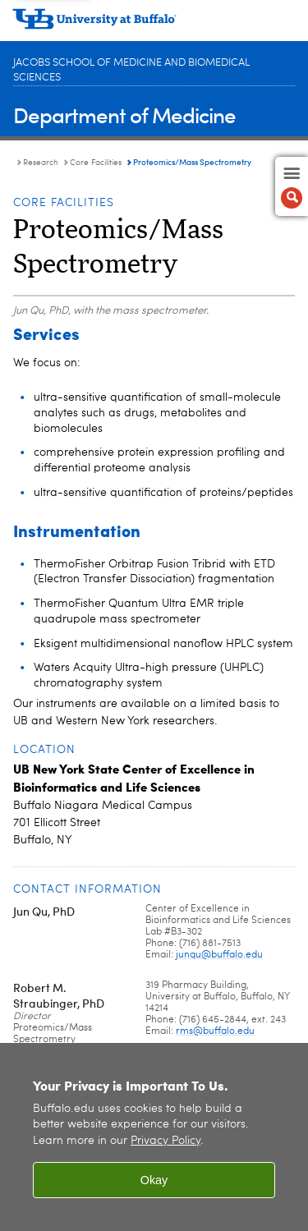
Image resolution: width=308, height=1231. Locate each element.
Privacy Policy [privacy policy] (165, 1141)
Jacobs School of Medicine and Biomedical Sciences (131, 70)
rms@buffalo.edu (215, 1031)
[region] (154, 1137)
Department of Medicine (124, 114)
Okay (154, 1180)
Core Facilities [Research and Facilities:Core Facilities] (96, 162)
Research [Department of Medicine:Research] (40, 162)
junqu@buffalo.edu (219, 955)
